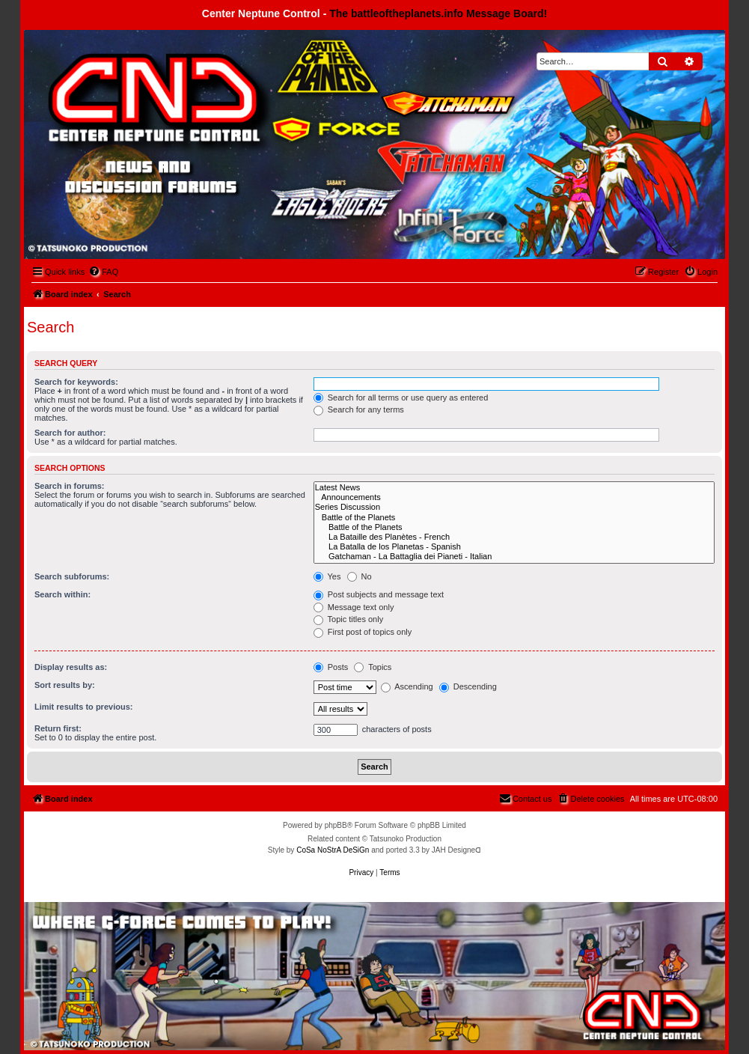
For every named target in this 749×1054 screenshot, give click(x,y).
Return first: (58, 728)
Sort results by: (64, 684)
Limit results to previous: (83, 706)
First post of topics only (363, 631)
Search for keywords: (76, 381)
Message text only (354, 607)
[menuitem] (103, 272)
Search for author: (70, 432)
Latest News (514, 488)
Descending (468, 686)
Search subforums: (71, 576)
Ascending (407, 686)
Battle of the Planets (514, 518)
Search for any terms (359, 409)
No (359, 576)
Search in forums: (69, 485)
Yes (327, 576)
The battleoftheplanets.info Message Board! (438, 13)
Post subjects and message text (379, 594)
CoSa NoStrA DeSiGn (332, 850)
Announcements (514, 497)
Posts (331, 666)
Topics (372, 666)
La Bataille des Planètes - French (514, 537)
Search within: (62, 594)
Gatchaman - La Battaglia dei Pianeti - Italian (514, 556)
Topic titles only (348, 619)
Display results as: (70, 666)
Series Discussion (514, 507)
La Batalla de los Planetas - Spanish (514, 547)
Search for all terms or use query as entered (401, 397)
